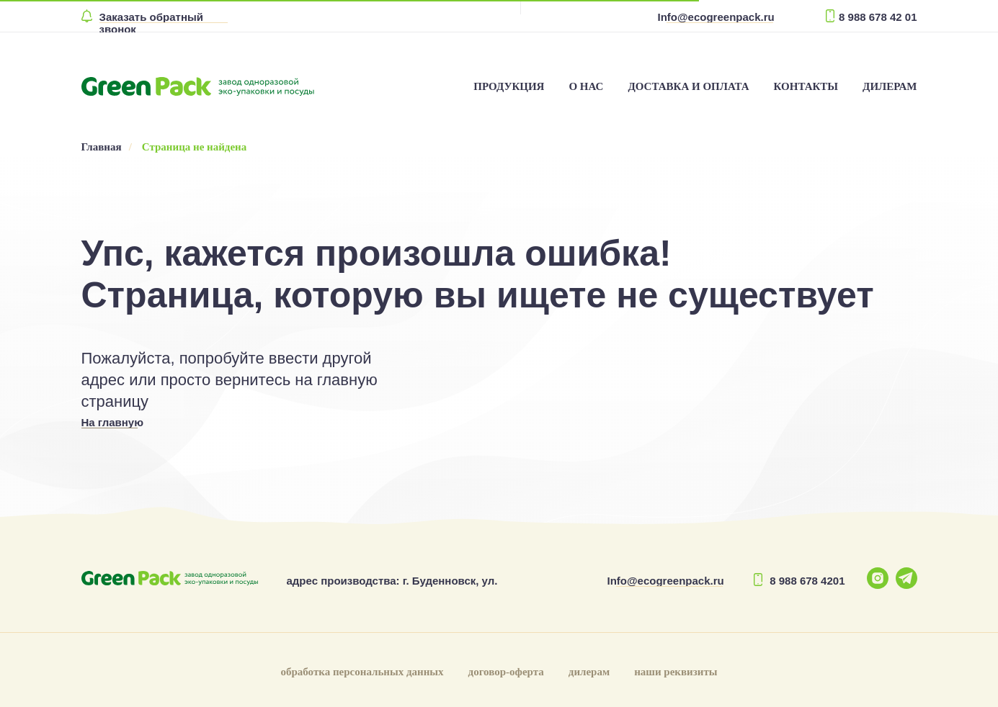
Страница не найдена (194, 147)
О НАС (586, 86)
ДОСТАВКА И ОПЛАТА (688, 86)
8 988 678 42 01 (878, 17)
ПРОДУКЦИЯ (508, 86)
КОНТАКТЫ (806, 86)
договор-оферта (506, 671)
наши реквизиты (675, 671)
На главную (112, 422)
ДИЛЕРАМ (890, 86)
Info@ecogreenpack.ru (716, 17)
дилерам (589, 671)
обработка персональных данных (361, 671)
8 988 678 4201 (807, 581)
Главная (101, 147)
